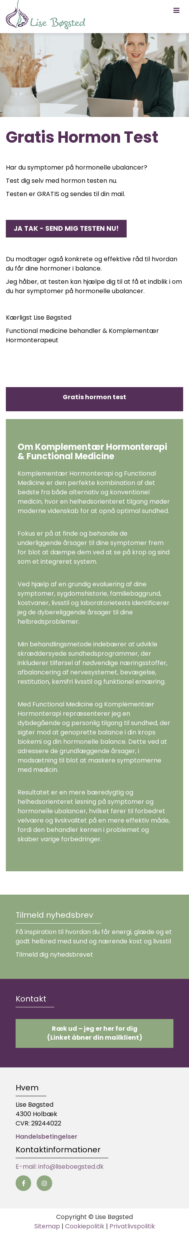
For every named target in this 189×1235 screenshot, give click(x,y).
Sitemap (47, 1226)
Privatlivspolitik (132, 1226)
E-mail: (27, 1166)
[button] (176, 10)
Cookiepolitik (84, 1226)
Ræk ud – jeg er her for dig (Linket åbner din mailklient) (94, 1033)
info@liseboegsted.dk (71, 1166)
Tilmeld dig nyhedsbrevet (54, 954)
